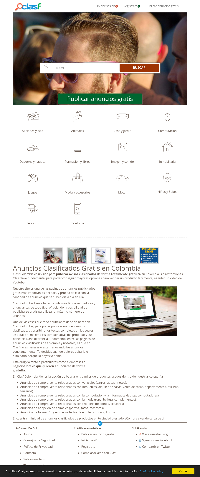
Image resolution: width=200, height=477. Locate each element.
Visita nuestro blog (153, 434)
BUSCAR (139, 67)
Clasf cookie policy (151, 472)
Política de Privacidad (38, 447)
